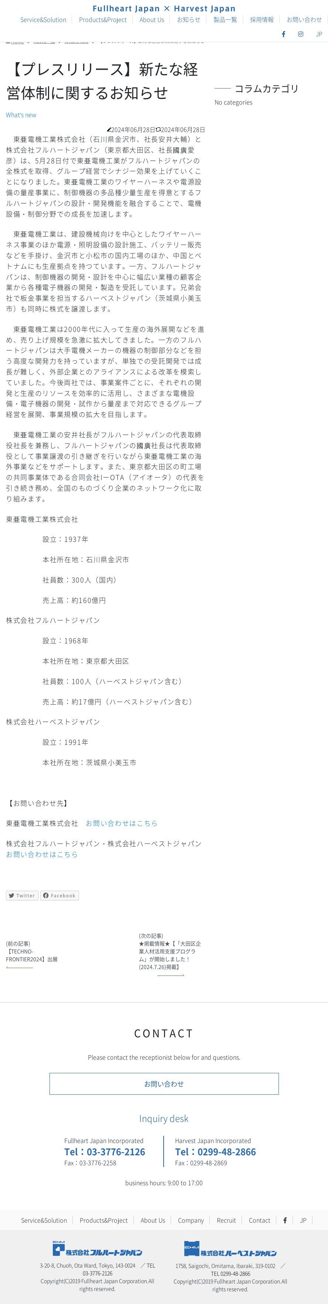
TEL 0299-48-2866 (230, 1273)
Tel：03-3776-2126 (104, 1151)
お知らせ (189, 19)
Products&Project (103, 19)
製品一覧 (225, 19)
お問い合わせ (304, 19)
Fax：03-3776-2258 (90, 1162)
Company (191, 1219)
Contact (259, 1219)
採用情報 (262, 19)
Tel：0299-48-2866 (215, 1151)
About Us (152, 19)
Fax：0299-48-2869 (201, 1162)
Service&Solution (43, 19)
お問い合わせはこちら (122, 823)
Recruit (226, 1219)
